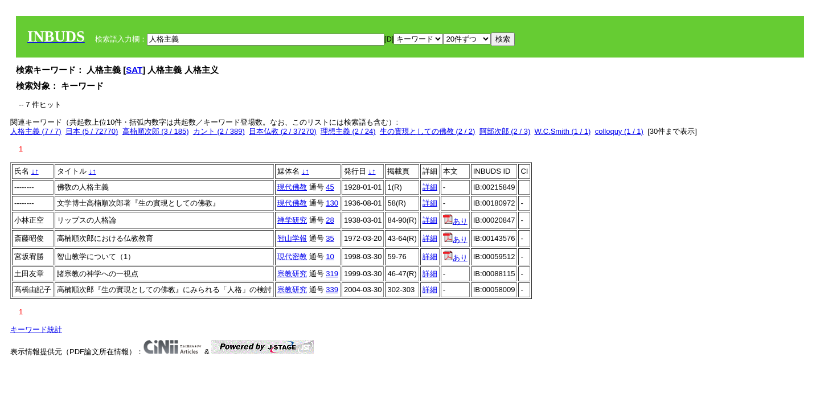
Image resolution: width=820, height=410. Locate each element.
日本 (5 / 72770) (91, 131)
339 (332, 289)
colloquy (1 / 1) (619, 131)
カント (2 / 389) (219, 131)
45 (330, 187)
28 (330, 220)
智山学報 (292, 238)
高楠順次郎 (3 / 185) (155, 131)
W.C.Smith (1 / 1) (562, 131)
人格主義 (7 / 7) (36, 131)
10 (330, 256)
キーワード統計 (36, 329)
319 (332, 273)
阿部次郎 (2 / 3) (505, 131)
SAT (134, 70)
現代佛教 (292, 187)
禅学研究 (292, 220)
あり (455, 221)
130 (332, 203)
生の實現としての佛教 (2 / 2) (427, 131)
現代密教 (292, 256)
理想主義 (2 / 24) (348, 131)
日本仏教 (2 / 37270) (283, 131)
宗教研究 (292, 273)
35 (330, 238)
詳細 (430, 187)
